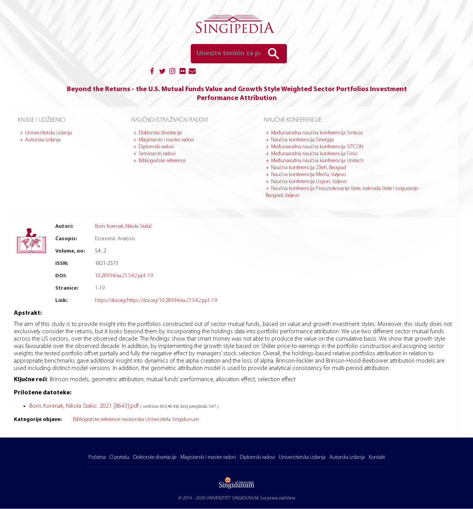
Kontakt (377, 457)
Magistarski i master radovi (166, 140)
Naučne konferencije (293, 120)
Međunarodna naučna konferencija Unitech (317, 161)
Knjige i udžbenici (41, 120)
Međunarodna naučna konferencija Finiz (314, 154)
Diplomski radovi (156, 147)
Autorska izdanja (43, 140)
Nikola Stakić (138, 226)
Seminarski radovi (157, 154)
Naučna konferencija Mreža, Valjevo (308, 175)
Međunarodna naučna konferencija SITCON (317, 147)
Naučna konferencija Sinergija (302, 140)
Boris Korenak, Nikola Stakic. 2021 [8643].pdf (84, 406)
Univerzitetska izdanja (48, 133)
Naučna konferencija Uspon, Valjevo (309, 182)
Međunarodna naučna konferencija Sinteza (317, 133)
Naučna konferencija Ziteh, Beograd (308, 168)
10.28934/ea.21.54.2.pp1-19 (124, 276)
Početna (97, 457)
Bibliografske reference (162, 161)
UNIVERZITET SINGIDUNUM (232, 498)
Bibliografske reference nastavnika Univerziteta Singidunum (136, 419)
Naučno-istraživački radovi (169, 120)
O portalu (119, 457)
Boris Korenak (109, 226)
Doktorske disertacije (160, 133)
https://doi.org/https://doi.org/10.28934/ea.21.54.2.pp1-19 (156, 301)
